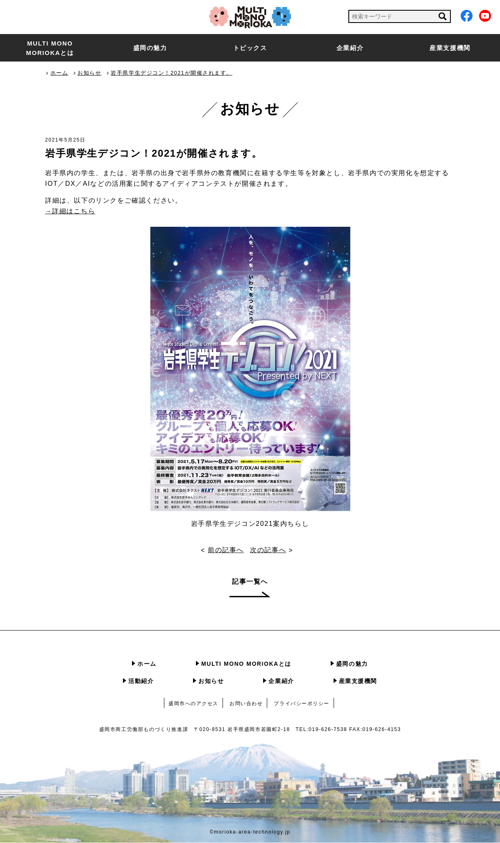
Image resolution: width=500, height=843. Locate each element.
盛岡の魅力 (150, 47)
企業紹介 (350, 47)
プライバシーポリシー (302, 704)
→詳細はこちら (70, 211)
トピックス (250, 47)
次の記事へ (268, 550)
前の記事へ (226, 550)
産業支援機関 (450, 47)
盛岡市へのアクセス (193, 704)
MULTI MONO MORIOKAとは (50, 48)
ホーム (147, 664)
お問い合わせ (246, 704)
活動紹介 (141, 681)
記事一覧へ (250, 581)
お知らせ (211, 681)
